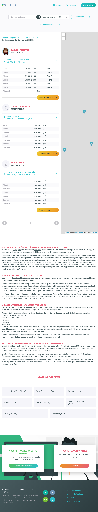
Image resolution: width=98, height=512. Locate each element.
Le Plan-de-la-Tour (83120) (15, 391)
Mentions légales (74, 501)
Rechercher (80, 17)
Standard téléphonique (76, 494)
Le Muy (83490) (10, 414)
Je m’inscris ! (75, 466)
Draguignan (17, 250)
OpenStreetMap (79, 232)
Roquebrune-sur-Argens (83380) (78, 402)
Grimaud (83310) (43, 402)
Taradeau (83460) (59, 414)
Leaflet (67, 232)
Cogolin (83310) (74, 391)
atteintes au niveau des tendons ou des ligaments (50, 265)
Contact (70, 498)
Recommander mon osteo (23, 466)
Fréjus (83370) (10, 402)
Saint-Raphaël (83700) (45, 391)
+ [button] (64, 35)
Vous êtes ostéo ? (74, 491)
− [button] (64, 38)
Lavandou (37, 250)
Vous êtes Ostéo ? (88, 5)
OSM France (94, 232)
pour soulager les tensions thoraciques (39, 354)
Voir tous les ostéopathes (49, 24)
